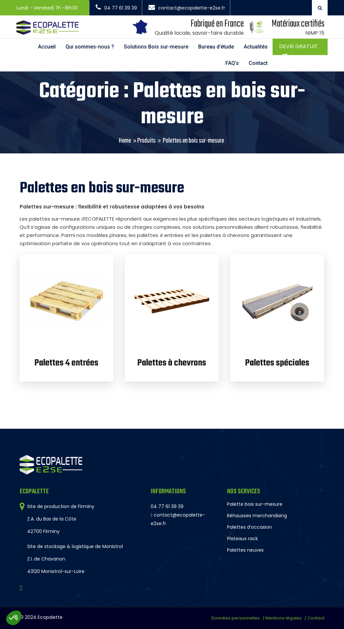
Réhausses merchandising (257, 515)
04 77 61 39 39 (116, 8)
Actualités (256, 47)
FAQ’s (232, 63)
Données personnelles (235, 618)
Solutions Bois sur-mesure (156, 47)
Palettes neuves (245, 550)
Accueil (47, 47)
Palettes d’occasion (249, 527)
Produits (146, 141)
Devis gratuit (298, 46)
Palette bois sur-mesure (254, 504)
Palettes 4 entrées (66, 363)
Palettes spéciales (277, 363)
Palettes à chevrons (171, 363)
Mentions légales (283, 618)
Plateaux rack (242, 538)
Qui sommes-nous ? (90, 47)
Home (125, 141)
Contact (258, 63)
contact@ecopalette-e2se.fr (186, 8)
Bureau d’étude (216, 47)
